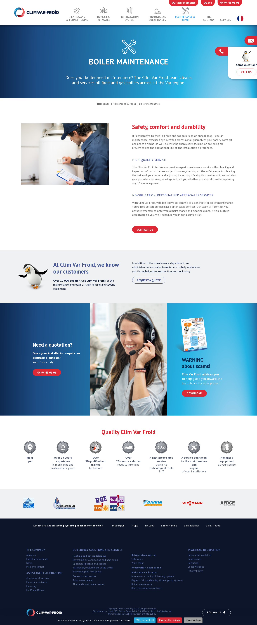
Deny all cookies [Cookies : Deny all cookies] (169, 620)
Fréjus (135, 525)
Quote (208, 2)
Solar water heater (83, 580)
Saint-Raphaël (191, 525)
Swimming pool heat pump (87, 571)
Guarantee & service (37, 578)
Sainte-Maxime (169, 525)
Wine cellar (137, 563)
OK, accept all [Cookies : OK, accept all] (145, 620)
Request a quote (149, 280)
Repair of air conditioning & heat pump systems (157, 580)
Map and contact (35, 566)
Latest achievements (37, 559)
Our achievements (183, 2)
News (29, 563)
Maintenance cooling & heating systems (152, 576)
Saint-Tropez (213, 525)
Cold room (137, 559)
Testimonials (194, 559)
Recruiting (193, 563)
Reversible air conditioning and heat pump (95, 559)
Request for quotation (199, 555)
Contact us (145, 229)
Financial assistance (36, 582)
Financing (31, 586)
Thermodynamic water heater (89, 584)
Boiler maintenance (141, 584)
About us (31, 555)
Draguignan (118, 525)
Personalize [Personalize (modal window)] (193, 620)
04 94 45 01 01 (229, 2)
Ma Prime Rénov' (35, 590)
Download (194, 393)
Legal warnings (196, 566)
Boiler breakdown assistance (146, 588)
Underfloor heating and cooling (89, 563)
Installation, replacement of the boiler (93, 567)
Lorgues (149, 525)
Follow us (216, 612)
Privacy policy (195, 570)
